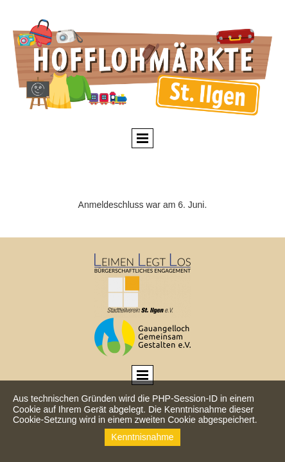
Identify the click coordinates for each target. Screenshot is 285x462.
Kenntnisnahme (142, 437)
